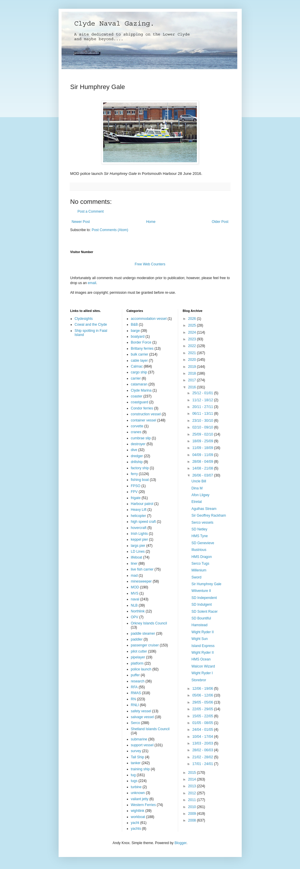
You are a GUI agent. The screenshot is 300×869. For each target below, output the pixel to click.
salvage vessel (142, 717)
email (92, 283)
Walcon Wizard (203, 666)
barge (135, 331)
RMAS (136, 693)
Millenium (198, 570)
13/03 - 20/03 (203, 743)
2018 (192, 373)
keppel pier (139, 539)
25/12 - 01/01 (203, 393)
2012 (192, 793)
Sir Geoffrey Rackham (208, 515)
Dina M (196, 488)
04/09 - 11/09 (203, 455)
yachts (136, 829)
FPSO (136, 486)
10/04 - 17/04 (203, 737)
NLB (134, 605)
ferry (134, 474)
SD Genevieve (202, 543)
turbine (136, 787)
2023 (192, 339)
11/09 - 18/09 (203, 448)
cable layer (139, 360)
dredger (137, 456)
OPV (134, 617)
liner (134, 563)
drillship (137, 462)
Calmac (137, 366)
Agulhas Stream (203, 509)
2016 (192, 387)
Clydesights (84, 319)
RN (133, 699)
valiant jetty (140, 799)
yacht (135, 823)
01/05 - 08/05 (203, 723)
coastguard (139, 402)
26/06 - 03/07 (203, 475)
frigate (136, 498)
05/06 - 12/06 (203, 695)
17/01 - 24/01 (203, 764)
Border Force (141, 342)
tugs (134, 781)
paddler (137, 639)
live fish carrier (142, 569)
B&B (134, 324)
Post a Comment (91, 211)
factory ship (140, 468)
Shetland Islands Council (150, 729)
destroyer (138, 444)
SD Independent (204, 598)
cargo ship (139, 372)
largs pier (138, 546)
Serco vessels (202, 522)
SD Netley (199, 529)
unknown (138, 793)
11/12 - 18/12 (203, 400)
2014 (192, 779)
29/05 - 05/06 (203, 702)
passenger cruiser (145, 645)
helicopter (138, 516)
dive (134, 450)
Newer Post (81, 222)
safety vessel (141, 711)
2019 (192, 367)
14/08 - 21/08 (203, 468)
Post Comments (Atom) (110, 230)
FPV (134, 492)
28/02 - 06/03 (203, 750)
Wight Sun (199, 639)
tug (133, 775)
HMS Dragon (201, 557)
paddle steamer (143, 633)
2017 (192, 380)
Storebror (198, 680)
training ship (140, 769)
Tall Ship (137, 757)
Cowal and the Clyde (91, 324)
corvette (137, 426)
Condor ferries (142, 408)
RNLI (135, 705)
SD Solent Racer (204, 612)
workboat (138, 817)
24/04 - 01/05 (203, 730)
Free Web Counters (150, 264)
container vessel (143, 420)
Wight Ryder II (202, 632)
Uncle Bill (198, 481)
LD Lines (138, 551)
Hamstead (199, 625)
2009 (192, 814)
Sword (196, 577)
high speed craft (143, 522)
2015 (192, 773)
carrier (136, 378)
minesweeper (141, 581)
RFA (134, 687)
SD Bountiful (201, 618)
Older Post (220, 222)
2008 (192, 820)
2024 (192, 332)
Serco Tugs (200, 563)
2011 (192, 800)
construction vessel (146, 414)
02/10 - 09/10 (203, 427)
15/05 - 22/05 (203, 716)
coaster (136, 396)
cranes (136, 432)
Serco (135, 723)
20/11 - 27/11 (203, 407)
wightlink (137, 811)
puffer (135, 675)
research (138, 681)
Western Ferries (143, 805)
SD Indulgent (201, 604)
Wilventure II (201, 591)
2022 (192, 346)
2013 (192, 786)
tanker (136, 763)
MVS (135, 593)
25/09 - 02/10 (203, 434)
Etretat (196, 502)
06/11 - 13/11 (203, 414)
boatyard (138, 336)
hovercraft (138, 528)
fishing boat (140, 480)
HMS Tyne (199, 536)
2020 (192, 360)
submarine (139, 739)
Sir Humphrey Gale (206, 584)
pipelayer (138, 657)
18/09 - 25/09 (203, 441)
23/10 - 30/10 (203, 421)
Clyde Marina (141, 390)
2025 (192, 325)
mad (134, 575)
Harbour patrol (142, 504)
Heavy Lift (138, 510)
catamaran (139, 384)
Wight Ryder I (202, 673)
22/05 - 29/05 (203, 709)
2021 (192, 353)
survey (136, 751)
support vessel (142, 745)
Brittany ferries (142, 348)
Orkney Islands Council (149, 623)
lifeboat (136, 557)
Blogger (181, 843)
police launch (141, 669)
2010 (192, 807)
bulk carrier (139, 354)
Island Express (202, 646)
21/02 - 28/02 (203, 757)
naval (135, 599)
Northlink (138, 611)
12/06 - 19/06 (203, 689)
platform (137, 663)
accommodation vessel (149, 319)
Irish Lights (139, 534)
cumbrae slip (141, 438)
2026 (192, 319)
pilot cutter (139, 651)
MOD (135, 587)
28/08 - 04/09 (203, 462)
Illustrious (198, 550)
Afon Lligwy (200, 495)
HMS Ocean (200, 659)
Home (151, 222)
